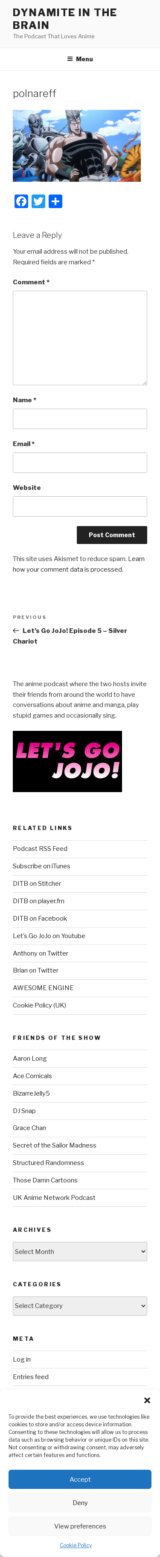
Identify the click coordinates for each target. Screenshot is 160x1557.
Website (27, 488)
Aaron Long (30, 1058)
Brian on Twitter (35, 970)
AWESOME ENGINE (43, 988)
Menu (80, 59)
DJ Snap (24, 1111)
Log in (22, 1359)
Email (24, 444)
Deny (80, 1503)
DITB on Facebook (40, 918)
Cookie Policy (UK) (39, 1005)
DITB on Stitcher (37, 883)
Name (24, 400)
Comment (31, 282)
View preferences (80, 1526)
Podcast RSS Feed (40, 849)
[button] (147, 1400)
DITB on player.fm (38, 901)
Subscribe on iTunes (41, 866)
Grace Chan (29, 1128)
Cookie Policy (76, 1545)
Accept (80, 1479)
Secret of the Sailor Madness (54, 1145)
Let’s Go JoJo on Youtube (49, 936)
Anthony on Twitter (40, 953)
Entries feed (31, 1377)
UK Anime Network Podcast (54, 1198)
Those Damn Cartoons (45, 1180)
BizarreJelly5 (31, 1093)
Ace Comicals (32, 1076)
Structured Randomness (48, 1163)
